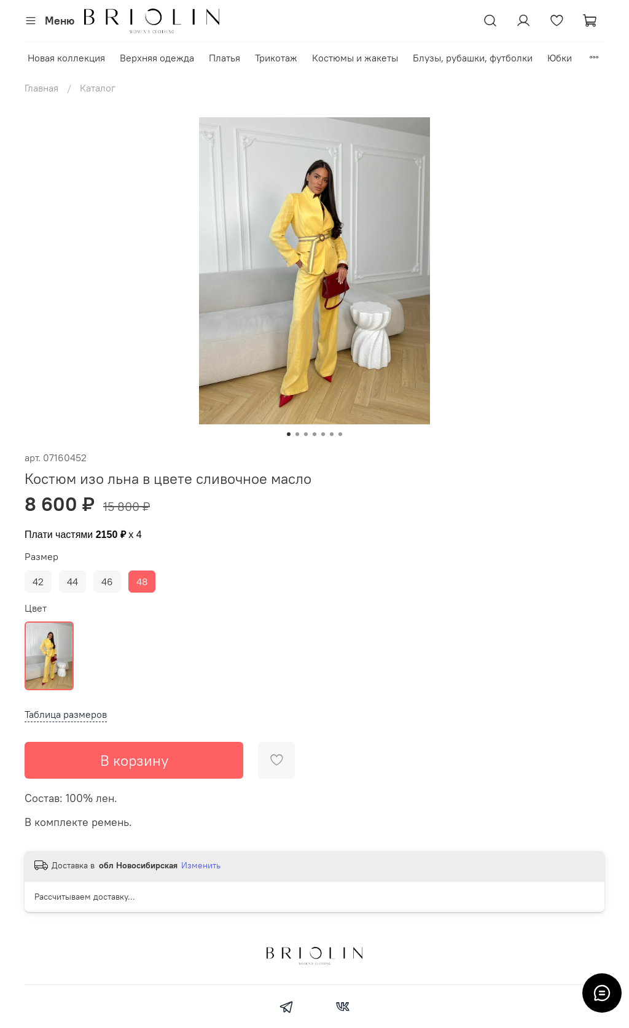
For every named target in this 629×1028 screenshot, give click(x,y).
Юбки (559, 58)
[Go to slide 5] (323, 434)
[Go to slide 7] (340, 434)
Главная (41, 88)
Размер (41, 557)
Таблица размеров (66, 714)
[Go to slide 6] (332, 434)
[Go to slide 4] (314, 434)
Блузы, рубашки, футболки (473, 58)
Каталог (97, 88)
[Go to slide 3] (306, 434)
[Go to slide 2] (297, 434)
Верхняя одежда (157, 58)
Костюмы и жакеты (355, 58)
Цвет (36, 608)
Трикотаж (276, 58)
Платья (224, 58)
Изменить (201, 865)
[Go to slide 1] (289, 434)
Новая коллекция (66, 58)
